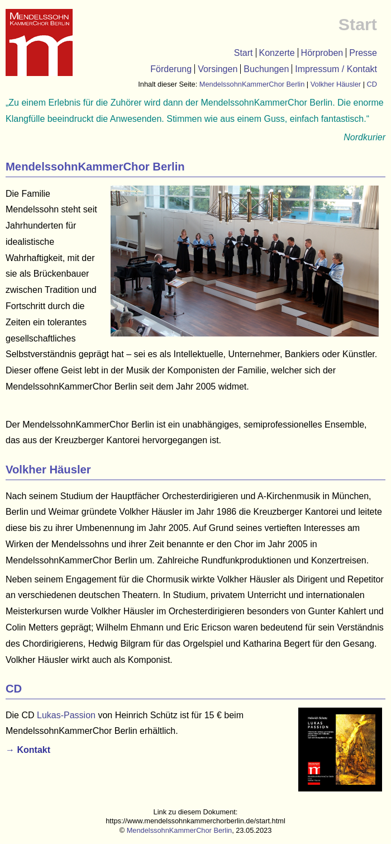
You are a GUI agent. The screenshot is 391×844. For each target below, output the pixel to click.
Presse (363, 53)
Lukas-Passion (66, 715)
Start (243, 53)
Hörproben (322, 53)
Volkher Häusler (336, 84)
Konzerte (277, 53)
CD (372, 84)
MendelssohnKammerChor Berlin (251, 84)
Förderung (171, 69)
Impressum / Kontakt (336, 69)
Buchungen (266, 69)
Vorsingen (217, 69)
